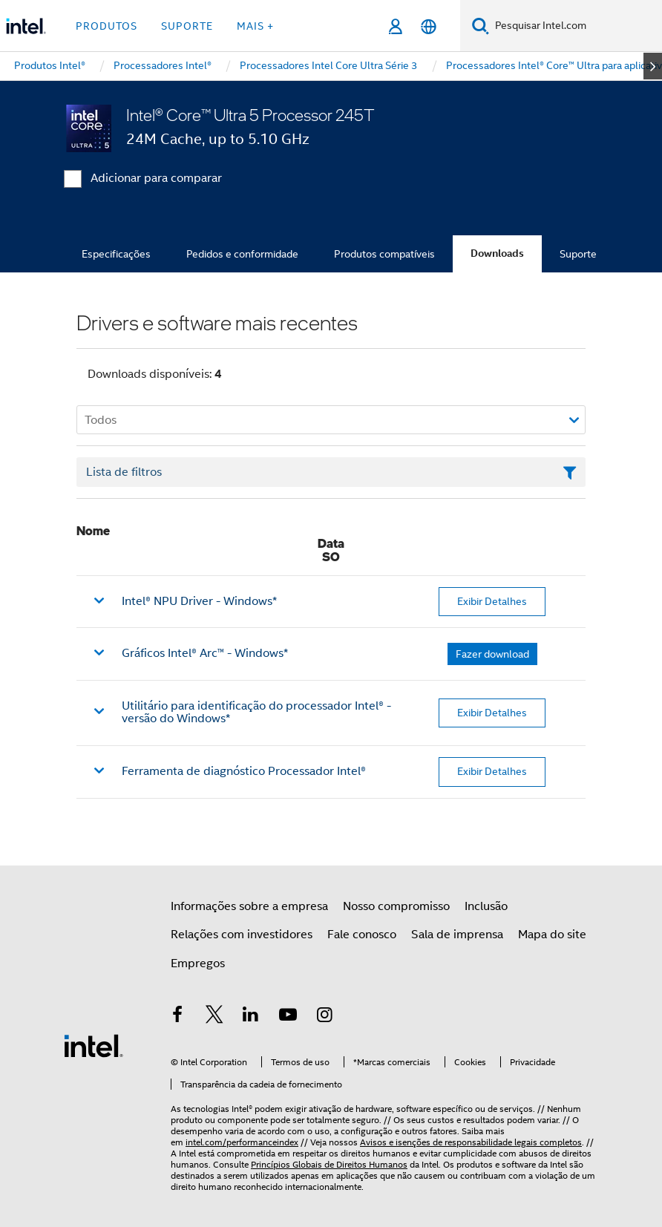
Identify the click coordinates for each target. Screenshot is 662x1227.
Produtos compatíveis (384, 254)
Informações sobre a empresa (249, 906)
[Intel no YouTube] (288, 1017)
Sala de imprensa (457, 934)
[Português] (428, 26)
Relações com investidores (241, 934)
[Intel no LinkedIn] (250, 1017)
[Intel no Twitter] (214, 1017)
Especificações (116, 254)
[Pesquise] (480, 25)
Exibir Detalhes (492, 601)
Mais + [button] (255, 26)
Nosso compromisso (396, 906)
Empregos (198, 963)
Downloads (497, 253)
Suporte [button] (187, 26)
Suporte (578, 254)
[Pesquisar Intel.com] (575, 26)
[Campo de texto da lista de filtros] (331, 472)
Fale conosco (361, 934)
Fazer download (492, 654)
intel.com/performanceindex (242, 1142)
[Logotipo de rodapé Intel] (93, 1045)
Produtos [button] (106, 26)
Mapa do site (552, 934)
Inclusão (486, 906)
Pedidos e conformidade (242, 254)
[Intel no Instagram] (324, 1017)
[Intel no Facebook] (177, 1017)
